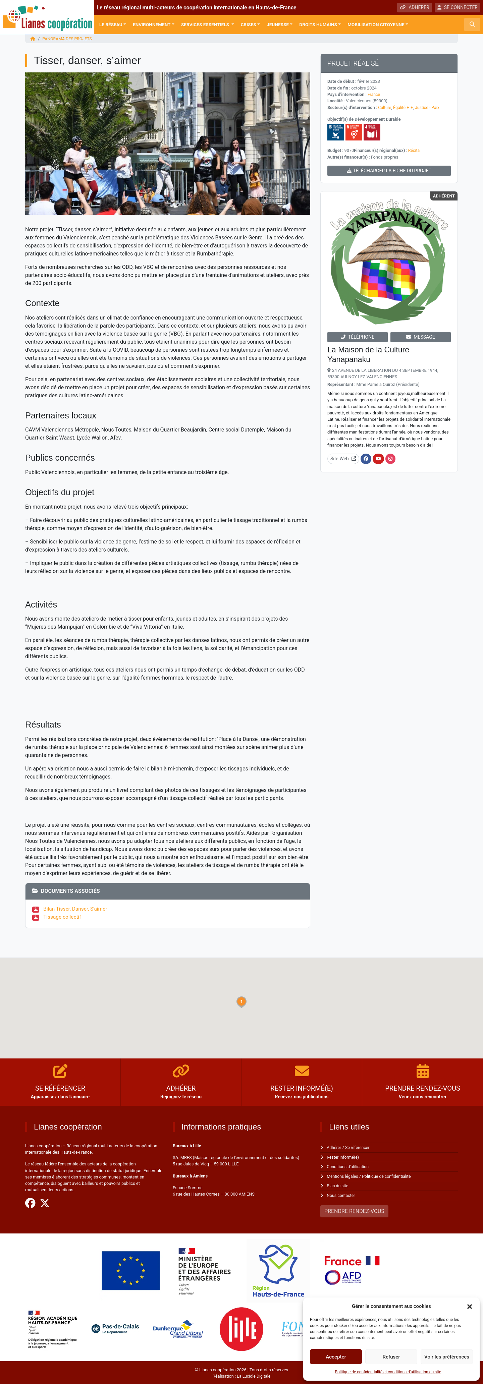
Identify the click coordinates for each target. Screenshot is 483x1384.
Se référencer (358, 1147)
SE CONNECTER (457, 7)
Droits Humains (318, 24)
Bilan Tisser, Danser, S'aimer (77, 909)
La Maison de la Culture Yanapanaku (369, 354)
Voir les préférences (446, 1357)
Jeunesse (278, 24)
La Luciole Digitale (253, 1375)
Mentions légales (343, 1175)
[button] (469, 1306)
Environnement (151, 24)
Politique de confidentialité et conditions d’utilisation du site (388, 1372)
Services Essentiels (205, 24)
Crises (248, 24)
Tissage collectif (63, 917)
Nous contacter (341, 1194)
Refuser (391, 1357)
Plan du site (338, 1185)
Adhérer (334, 1147)
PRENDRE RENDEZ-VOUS (354, 1210)
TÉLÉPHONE (357, 336)
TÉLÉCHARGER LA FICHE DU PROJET (389, 170)
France (374, 94)
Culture (385, 107)
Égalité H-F (404, 107)
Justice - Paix (428, 107)
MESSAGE (420, 336)
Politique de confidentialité (388, 1175)
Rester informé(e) (343, 1156)
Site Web (343, 458)
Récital (414, 150)
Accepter (336, 1357)
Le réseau (110, 24)
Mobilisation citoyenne (376, 24)
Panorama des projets (68, 38)
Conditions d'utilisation (348, 1166)
